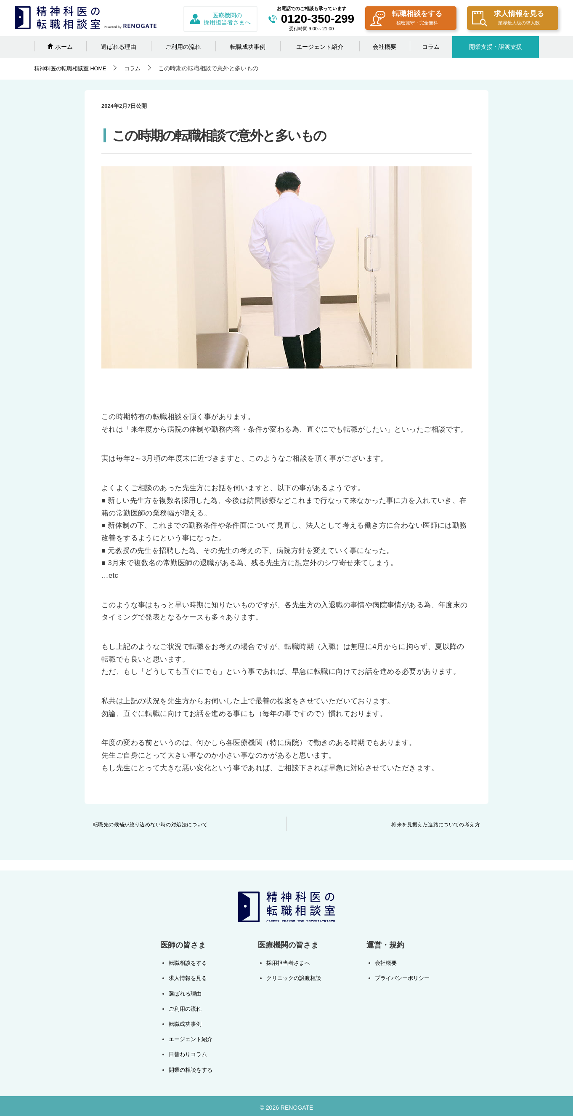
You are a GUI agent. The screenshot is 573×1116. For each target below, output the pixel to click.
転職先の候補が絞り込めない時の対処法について (150, 825)
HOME (73, 68)
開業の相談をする (192, 1066)
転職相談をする (406, 19)
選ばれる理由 (118, 46)
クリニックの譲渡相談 (293, 977)
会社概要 (384, 46)
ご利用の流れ (183, 46)
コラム (431, 46)
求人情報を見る (508, 19)
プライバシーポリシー (400, 977)
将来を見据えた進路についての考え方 (435, 825)
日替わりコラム (189, 1051)
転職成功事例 (247, 46)
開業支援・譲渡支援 (495, 46)
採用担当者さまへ (287, 962)
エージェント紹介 (319, 46)
